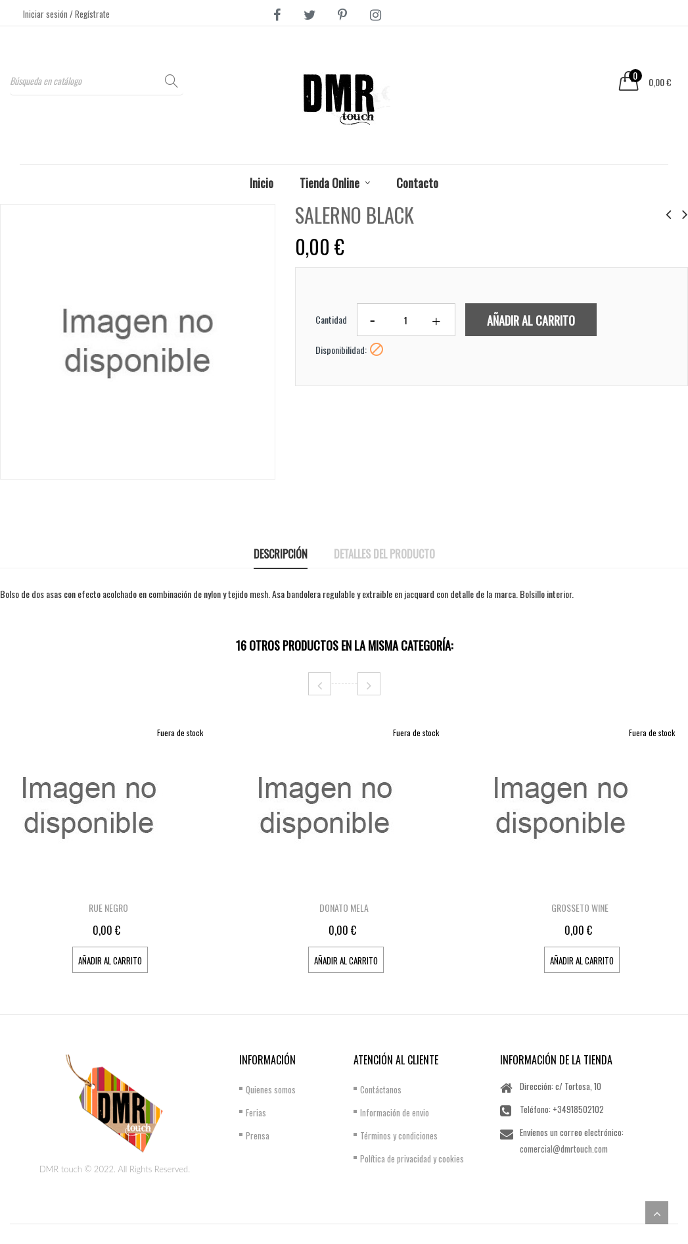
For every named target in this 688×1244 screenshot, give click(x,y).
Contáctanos (380, 1089)
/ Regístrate (90, 13)
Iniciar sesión (46, 13)
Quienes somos (271, 1089)
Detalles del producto (384, 554)
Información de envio (394, 1112)
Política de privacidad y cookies (412, 1158)
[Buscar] (96, 80)
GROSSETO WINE (579, 907)
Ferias (256, 1112)
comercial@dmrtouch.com (564, 1148)
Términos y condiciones (399, 1135)
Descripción (281, 554)
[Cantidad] (406, 319)
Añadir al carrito (531, 320)
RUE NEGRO (108, 907)
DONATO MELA (344, 907)
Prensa (257, 1135)
